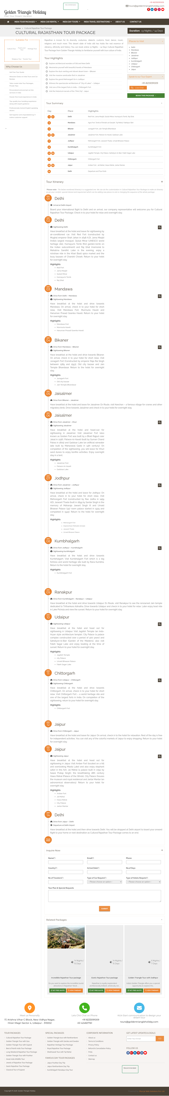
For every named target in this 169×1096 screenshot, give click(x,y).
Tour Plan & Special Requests (61, 888)
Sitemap (91, 1059)
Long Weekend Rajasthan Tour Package (21, 1052)
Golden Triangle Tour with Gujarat (19, 1045)
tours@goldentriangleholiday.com (146, 6)
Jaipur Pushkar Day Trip (56, 1063)
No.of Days (130, 868)
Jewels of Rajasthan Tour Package (19, 1063)
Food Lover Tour (22, 49)
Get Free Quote (58, 991)
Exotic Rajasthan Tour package (104, 978)
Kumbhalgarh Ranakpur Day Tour (60, 1070)
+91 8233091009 (91, 1019)
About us (91, 1038)
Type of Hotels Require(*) (137, 878)
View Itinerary (74, 991)
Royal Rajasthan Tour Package (59, 1049)
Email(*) (90, 858)
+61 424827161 (84, 1023)
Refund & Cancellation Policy (99, 1049)
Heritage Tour (32, 49)
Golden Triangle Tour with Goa (18, 1042)
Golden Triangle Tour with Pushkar (19, 1056)
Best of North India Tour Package (19, 1049)
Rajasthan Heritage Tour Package (60, 1045)
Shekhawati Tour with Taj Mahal (59, 1052)
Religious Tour (16, 59)
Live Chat (137, 88)
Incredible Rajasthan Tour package (66, 978)
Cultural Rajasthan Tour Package (19, 1038)
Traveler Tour (27, 59)
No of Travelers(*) (55, 878)
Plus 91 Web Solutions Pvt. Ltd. (152, 1091)
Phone (129, 858)
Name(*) (51, 858)
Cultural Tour (11, 49)
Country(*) (52, 868)
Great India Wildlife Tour (15, 1059)
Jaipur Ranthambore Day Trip (58, 1066)
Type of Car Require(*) (96, 878)
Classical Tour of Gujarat (15, 1070)
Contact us (92, 1056)
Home (18, 28)
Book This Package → (145, 96)
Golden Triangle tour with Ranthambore (62, 1038)
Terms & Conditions (96, 1042)
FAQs (90, 1052)
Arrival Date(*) (93, 868)
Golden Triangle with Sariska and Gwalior (63, 1042)
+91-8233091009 (156, 2)
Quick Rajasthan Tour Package (18, 1066)
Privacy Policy (93, 1045)
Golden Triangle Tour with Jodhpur (143, 978)
